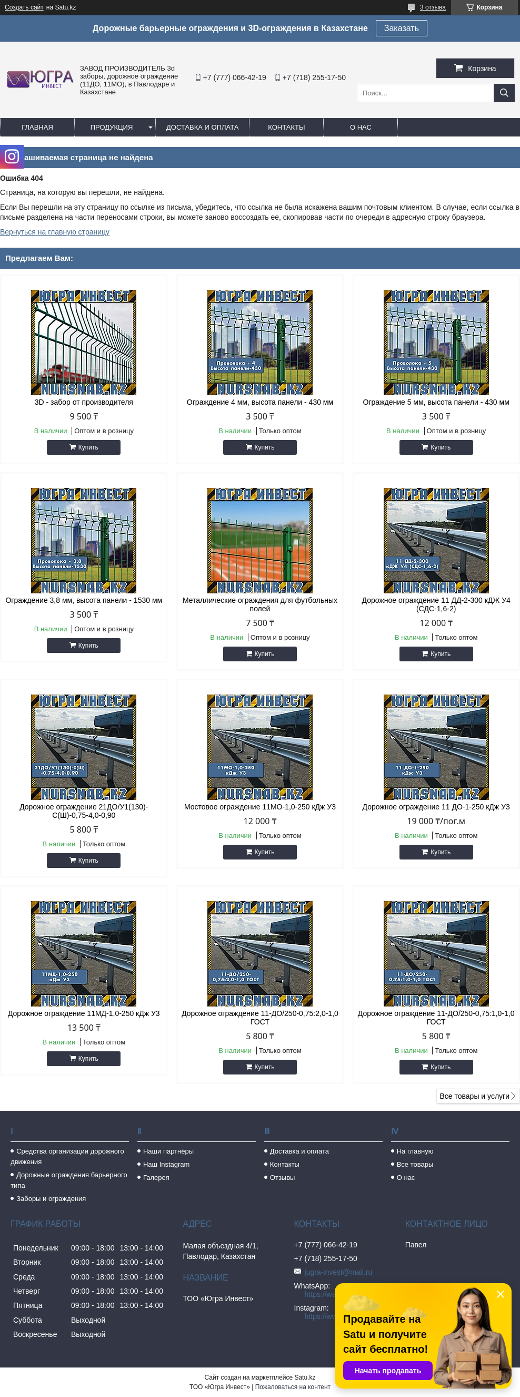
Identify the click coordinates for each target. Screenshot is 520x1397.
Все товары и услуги (474, 1096)
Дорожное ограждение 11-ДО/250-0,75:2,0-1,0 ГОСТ (260, 1017)
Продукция (112, 127)
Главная (37, 127)
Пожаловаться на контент (293, 1387)
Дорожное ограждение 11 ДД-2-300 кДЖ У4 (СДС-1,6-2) (436, 604)
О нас (361, 127)
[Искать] (504, 93)
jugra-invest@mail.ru (339, 1272)
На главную (415, 1151)
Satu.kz (304, 1377)
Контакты (286, 127)
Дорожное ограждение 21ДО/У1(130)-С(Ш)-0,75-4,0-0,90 (83, 811)
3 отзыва (433, 7)
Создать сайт (24, 7)
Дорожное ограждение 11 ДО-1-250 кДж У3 (436, 807)
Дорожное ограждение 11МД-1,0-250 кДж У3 (84, 1013)
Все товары (415, 1164)
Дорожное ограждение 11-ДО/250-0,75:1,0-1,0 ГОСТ (436, 1017)
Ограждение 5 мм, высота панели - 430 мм (436, 402)
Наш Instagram (166, 1164)
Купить (88, 447)
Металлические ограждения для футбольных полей (260, 604)
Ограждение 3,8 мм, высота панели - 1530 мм (83, 600)
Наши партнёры (168, 1151)
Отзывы (282, 1177)
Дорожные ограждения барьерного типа (69, 1180)
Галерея (156, 1177)
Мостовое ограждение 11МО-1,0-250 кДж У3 (260, 807)
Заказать (401, 28)
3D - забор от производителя (84, 402)
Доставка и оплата (202, 127)
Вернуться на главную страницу (54, 232)
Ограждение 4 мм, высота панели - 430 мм (260, 402)
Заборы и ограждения (51, 1199)
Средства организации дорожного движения (67, 1156)
